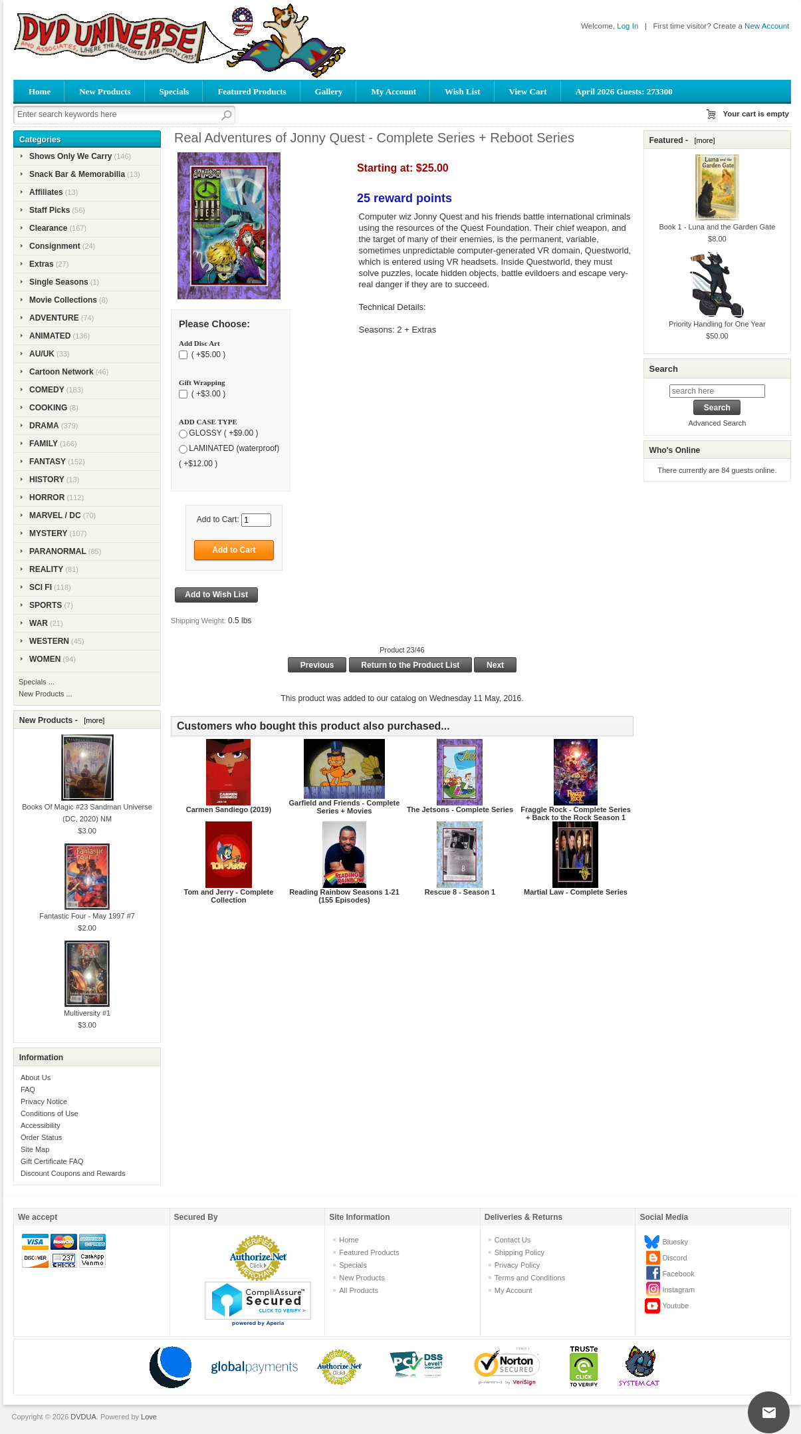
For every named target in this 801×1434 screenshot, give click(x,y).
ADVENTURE (54, 318)
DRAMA (44, 425)
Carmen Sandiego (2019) (228, 809)
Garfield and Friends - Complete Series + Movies (344, 807)
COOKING (48, 407)
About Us (36, 1077)
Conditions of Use (49, 1113)
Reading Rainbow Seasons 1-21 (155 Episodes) (344, 896)
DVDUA (83, 1417)
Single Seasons (58, 282)
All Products (358, 1290)
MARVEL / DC (55, 515)
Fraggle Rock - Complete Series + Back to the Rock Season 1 (575, 813)
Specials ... (37, 682)
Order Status (41, 1137)
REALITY (46, 569)
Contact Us (512, 1240)
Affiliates (46, 192)
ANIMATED (49, 336)
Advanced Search (717, 423)
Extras (41, 264)
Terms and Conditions (530, 1278)
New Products (104, 91)
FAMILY (43, 443)
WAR (38, 623)
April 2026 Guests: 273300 (624, 91)
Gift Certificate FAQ (52, 1161)
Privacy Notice (44, 1101)
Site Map (35, 1149)
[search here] (717, 391)
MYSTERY (48, 533)
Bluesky (675, 1242)
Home (40, 91)
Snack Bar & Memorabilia (77, 174)
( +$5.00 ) (207, 354)
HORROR (46, 497)
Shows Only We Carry (70, 156)
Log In (627, 26)
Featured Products (251, 91)
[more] (92, 720)
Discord (674, 1258)
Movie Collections (63, 300)
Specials (174, 91)
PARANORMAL (57, 551)
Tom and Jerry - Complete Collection (229, 896)
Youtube (675, 1306)
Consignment (54, 246)
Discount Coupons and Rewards (73, 1173)
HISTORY (46, 479)
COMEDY (46, 389)
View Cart (528, 91)
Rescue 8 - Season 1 (460, 892)
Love (149, 1417)
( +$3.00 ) (207, 393)
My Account (393, 91)
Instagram (678, 1290)
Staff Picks (49, 210)
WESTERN (49, 641)
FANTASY (47, 461)
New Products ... (45, 694)
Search (663, 369)
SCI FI (40, 587)
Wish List (463, 91)
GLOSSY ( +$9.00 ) (223, 433)
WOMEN (44, 659)
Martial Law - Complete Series (576, 892)
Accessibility (40, 1125)
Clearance (48, 228)
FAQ (28, 1089)
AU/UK (42, 353)
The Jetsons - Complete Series (460, 809)
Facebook (678, 1274)
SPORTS (45, 605)
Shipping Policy (519, 1252)
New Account (766, 26)
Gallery (329, 91)
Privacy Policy (517, 1265)
